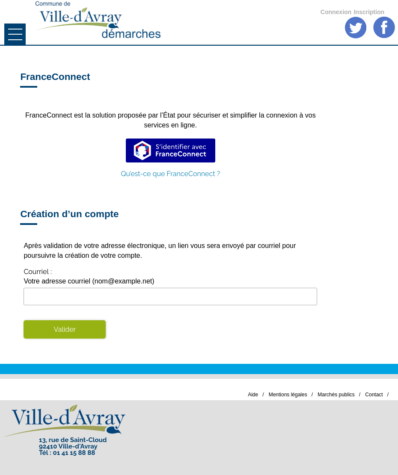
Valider (65, 329)
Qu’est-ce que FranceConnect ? (170, 174)
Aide (253, 395)
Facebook (384, 27)
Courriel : (38, 272)
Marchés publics (336, 395)
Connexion (336, 12)
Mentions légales (288, 395)
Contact (374, 395)
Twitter (356, 27)
